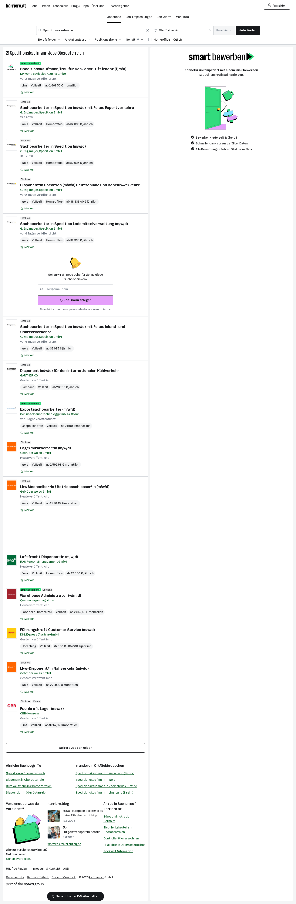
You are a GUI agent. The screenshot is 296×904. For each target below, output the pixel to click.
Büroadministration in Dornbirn (118, 819)
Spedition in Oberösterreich (25, 773)
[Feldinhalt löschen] (147, 30)
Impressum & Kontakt (45, 868)
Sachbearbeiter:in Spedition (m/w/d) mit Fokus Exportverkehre (77, 107)
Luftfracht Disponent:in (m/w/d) (49, 557)
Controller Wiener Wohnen (121, 838)
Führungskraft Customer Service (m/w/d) (57, 629)
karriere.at (112, 809)
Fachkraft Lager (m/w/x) (42, 708)
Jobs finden (248, 30)
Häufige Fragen (16, 868)
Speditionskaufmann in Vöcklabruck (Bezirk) (106, 786)
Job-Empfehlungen (139, 17)
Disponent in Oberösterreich (25, 779)
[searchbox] (75, 289)
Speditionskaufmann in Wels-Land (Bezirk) (105, 773)
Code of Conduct (64, 877)
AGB (66, 868)
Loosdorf (29, 612)
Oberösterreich (70, 53)
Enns (25, 573)
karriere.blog (58, 804)
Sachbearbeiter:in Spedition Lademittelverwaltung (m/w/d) (74, 223)
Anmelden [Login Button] (277, 5)
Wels (25, 124)
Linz (24, 85)
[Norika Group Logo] (25, 885)
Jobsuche (114, 17)
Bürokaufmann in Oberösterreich (29, 786)
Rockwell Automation (118, 851)
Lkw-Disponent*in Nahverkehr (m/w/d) (54, 668)
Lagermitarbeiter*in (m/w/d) (45, 448)
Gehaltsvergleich (18, 859)
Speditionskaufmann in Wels (95, 779)
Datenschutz (15, 877)
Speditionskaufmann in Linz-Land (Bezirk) (104, 792)
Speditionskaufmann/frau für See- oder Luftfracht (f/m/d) (73, 69)
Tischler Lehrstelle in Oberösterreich (117, 830)
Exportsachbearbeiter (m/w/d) (47, 409)
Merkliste (182, 17)
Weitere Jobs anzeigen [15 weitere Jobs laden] (75, 748)
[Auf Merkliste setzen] (27, 92)
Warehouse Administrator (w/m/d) (50, 595)
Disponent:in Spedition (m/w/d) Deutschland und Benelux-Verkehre (80, 185)
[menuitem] (51, 40)
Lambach (28, 387)
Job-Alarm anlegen (76, 300)
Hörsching (29, 646)
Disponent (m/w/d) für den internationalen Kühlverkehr (69, 370)
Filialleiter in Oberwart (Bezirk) (124, 845)
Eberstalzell (44, 612)
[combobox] (93, 30)
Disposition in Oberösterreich (26, 792)
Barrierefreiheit (38, 877)
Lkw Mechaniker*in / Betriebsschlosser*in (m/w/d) (64, 486)
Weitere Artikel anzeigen (64, 844)
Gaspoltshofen (32, 426)
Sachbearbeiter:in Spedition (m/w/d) (53, 146)
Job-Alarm (164, 17)
